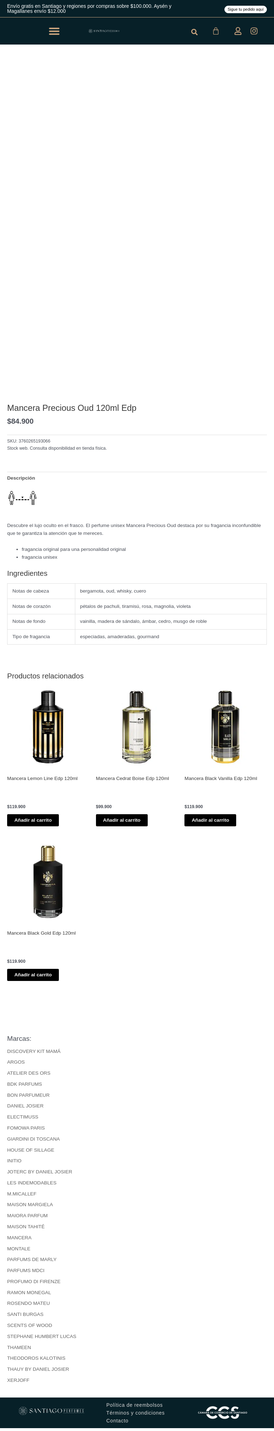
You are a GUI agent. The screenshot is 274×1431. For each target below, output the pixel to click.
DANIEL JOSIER (25, 1109)
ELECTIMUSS (22, 1120)
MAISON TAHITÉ (26, 1229)
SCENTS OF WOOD (29, 1328)
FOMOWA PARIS (26, 1130)
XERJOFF (18, 1383)
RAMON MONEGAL (29, 1295)
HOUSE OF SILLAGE (30, 1153)
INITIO (14, 1164)
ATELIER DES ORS (28, 1076)
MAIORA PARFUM (27, 1218)
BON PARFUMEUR (28, 1098)
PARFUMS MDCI (26, 1273)
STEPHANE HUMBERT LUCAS (41, 1339)
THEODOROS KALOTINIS (36, 1361)
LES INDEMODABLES (31, 1185)
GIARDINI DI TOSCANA (33, 1142)
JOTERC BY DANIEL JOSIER (39, 1175)
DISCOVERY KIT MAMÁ (34, 1054)
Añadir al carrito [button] (40, 820)
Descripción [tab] (21, 478)
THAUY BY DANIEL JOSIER (38, 1372)
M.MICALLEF (21, 1196)
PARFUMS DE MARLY (32, 1262)
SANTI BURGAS (25, 1317)
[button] (54, 31)
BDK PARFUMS (24, 1087)
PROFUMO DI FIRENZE (34, 1284)
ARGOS (16, 1065)
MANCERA (19, 1240)
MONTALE (18, 1251)
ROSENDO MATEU (28, 1306)
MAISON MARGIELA (30, 1207)
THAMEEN (19, 1350)
